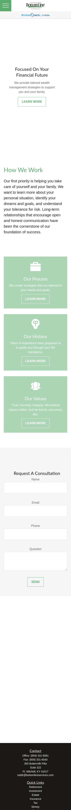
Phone (35, 525)
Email (35, 502)
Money (35, 806)
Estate (35, 794)
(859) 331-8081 (40, 755)
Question (35, 549)
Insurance (35, 798)
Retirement (35, 786)
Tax (36, 802)
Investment (35, 790)
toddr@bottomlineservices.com (35, 775)
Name (35, 479)
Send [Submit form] (35, 581)
